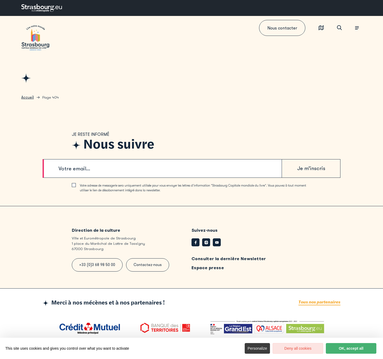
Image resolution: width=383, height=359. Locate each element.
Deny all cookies (297, 348)
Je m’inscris (311, 168)
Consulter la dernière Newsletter (229, 258)
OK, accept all (351, 348)
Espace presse (208, 268)
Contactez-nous (148, 264)
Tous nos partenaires (319, 302)
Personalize (257, 348)
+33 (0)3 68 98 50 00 (97, 264)
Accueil (27, 97)
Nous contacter (282, 28)
